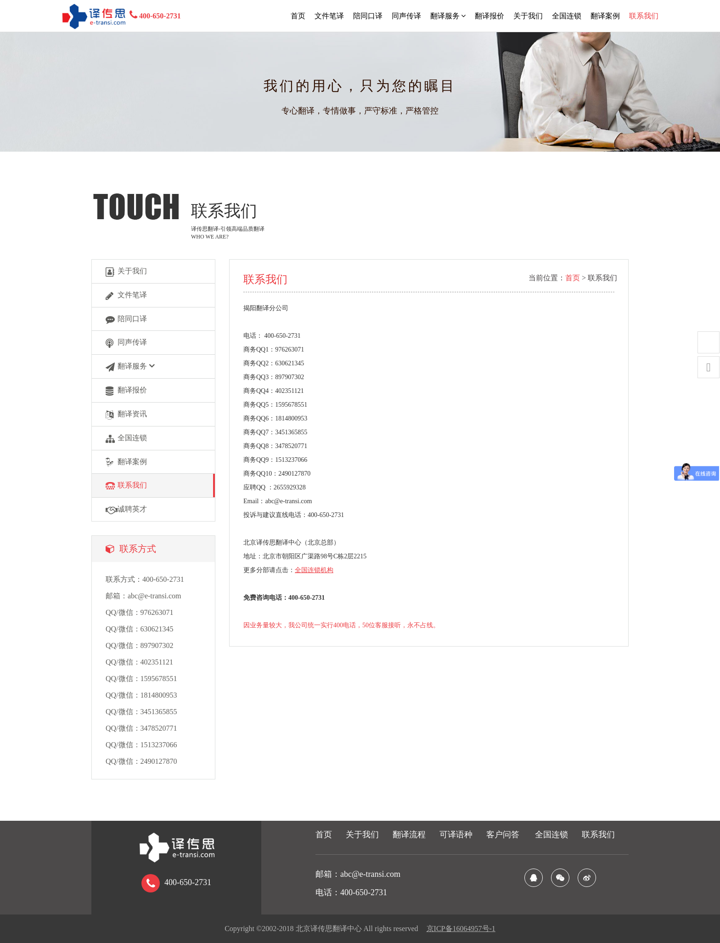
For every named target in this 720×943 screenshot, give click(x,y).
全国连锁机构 (314, 570)
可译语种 (455, 834)
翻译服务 (448, 16)
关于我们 (528, 16)
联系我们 (643, 16)
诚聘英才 (126, 510)
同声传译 (406, 16)
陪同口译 (367, 16)
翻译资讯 (126, 415)
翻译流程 (409, 834)
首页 (298, 16)
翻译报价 (489, 16)
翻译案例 (605, 16)
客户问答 (502, 834)
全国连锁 (566, 16)
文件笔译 (329, 16)
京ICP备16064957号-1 (461, 928)
